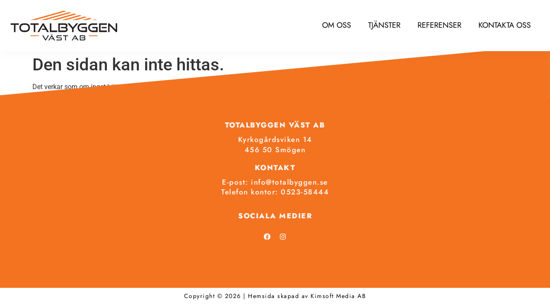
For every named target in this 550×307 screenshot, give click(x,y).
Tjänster (384, 25)
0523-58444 (305, 192)
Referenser (439, 25)
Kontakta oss (504, 25)
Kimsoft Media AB (338, 296)
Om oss (336, 25)
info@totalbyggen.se (289, 182)
